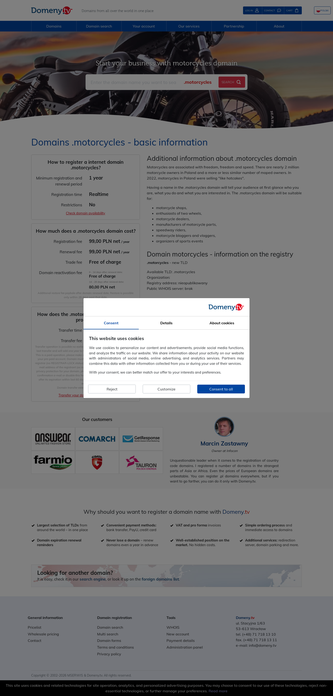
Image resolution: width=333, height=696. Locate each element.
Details (166, 322)
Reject (112, 389)
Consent (111, 322)
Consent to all (221, 389)
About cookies (222, 322)
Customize (166, 389)
